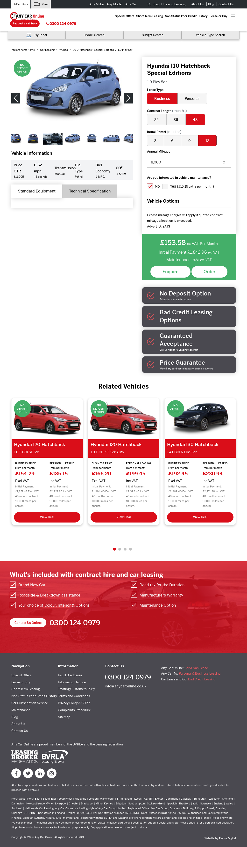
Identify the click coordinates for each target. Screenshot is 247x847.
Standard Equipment (37, 184)
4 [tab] (130, 541)
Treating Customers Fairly (76, 682)
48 (196, 112)
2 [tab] (119, 541)
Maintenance (20, 703)
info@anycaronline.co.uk (125, 679)
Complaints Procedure (74, 703)
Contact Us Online (28, 615)
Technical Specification (91, 184)
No (157, 179)
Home (31, 42)
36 (176, 112)
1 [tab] (114, 541)
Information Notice (72, 675)
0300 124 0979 (222, 16)
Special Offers (58, 16)
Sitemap (64, 710)
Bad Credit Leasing (201, 672)
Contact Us (226, 4)
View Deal (47, 510)
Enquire (170, 264)
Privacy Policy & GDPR (74, 696)
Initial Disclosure (70, 668)
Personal (192, 91)
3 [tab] (125, 541)
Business (162, 91)
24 (157, 112)
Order (209, 264)
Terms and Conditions (74, 689)
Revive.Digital (227, 831)
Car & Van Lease (196, 661)
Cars (21, 4)
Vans (41, 4)
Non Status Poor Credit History (115, 16)
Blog (211, 4)
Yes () (192, 179)
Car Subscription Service (29, 696)
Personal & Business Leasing (199, 666)
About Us (197, 4)
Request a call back (185, 15)
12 (208, 133)
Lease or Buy (145, 16)
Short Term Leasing (81, 16)
